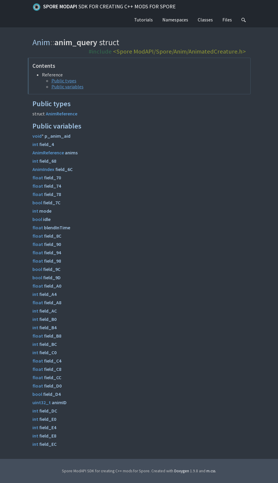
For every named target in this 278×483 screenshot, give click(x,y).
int (35, 144)
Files (227, 20)
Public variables (67, 87)
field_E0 (47, 419)
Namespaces (175, 20)
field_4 (46, 144)
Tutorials (143, 20)
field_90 (52, 244)
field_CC (52, 377)
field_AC (48, 311)
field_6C (64, 169)
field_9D (52, 277)
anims (71, 153)
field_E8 (47, 436)
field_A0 (52, 286)
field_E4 (47, 427)
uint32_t (41, 402)
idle (47, 219)
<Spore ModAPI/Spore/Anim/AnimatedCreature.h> (179, 51)
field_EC (47, 444)
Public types (63, 81)
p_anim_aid (57, 136)
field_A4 (47, 294)
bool (37, 203)
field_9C (51, 269)
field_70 (52, 178)
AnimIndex (43, 169)
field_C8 (52, 369)
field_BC (48, 344)
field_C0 (47, 352)
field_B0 (47, 319)
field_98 (52, 261)
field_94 (52, 252)
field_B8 (52, 336)
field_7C (51, 203)
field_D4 (52, 394)
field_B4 (47, 327)
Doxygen (181, 470)
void (37, 136)
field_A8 (52, 302)
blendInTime (57, 227)
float (37, 178)
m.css (210, 470)
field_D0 (53, 386)
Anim (41, 42)
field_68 (47, 161)
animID (59, 402)
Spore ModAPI (104, 7)
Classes (205, 20)
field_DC (48, 411)
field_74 (52, 186)
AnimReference (61, 114)
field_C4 (52, 361)
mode (45, 211)
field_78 (52, 194)
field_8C (52, 236)
